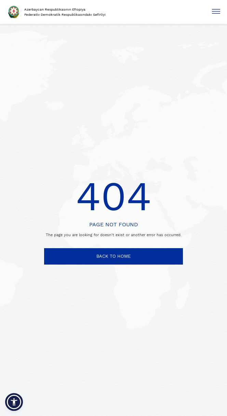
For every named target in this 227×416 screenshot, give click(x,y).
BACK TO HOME (113, 256)
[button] (14, 402)
